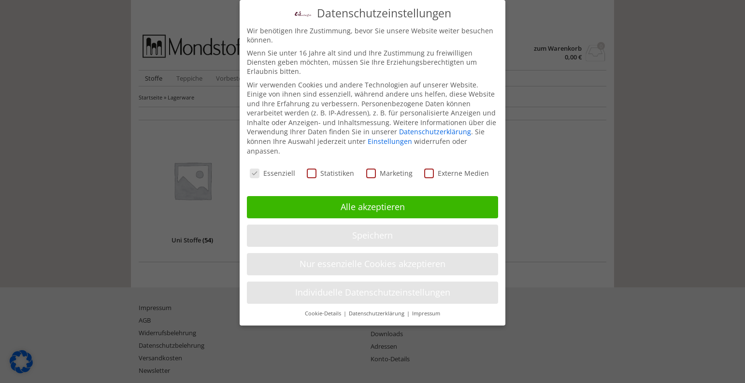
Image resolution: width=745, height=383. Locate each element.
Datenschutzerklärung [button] (377, 308)
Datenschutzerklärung (435, 126)
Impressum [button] (426, 308)
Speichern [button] (372, 230)
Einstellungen (390, 136)
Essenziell (272, 167)
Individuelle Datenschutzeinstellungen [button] (372, 287)
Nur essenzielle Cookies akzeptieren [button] (372, 258)
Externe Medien (456, 167)
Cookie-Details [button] (324, 308)
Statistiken (330, 167)
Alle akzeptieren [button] (373, 201)
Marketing (389, 167)
